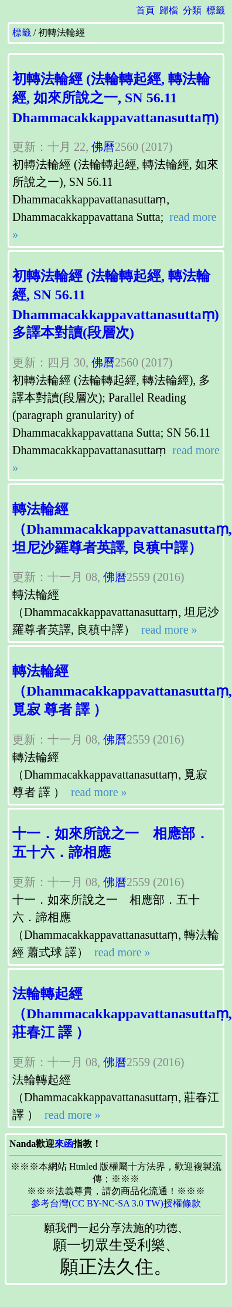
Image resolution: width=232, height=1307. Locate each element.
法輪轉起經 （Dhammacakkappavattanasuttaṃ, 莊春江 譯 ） (122, 1013)
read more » (167, 629)
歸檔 (168, 10)
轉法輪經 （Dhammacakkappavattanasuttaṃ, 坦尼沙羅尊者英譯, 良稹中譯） (122, 528)
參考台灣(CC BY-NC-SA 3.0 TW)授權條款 (116, 1203)
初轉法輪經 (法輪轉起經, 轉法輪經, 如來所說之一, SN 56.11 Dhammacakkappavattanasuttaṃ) (115, 98)
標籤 (215, 10)
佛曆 (103, 146)
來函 (63, 1144)
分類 (192, 10)
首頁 (145, 10)
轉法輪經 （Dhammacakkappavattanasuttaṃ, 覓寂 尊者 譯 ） (122, 690)
